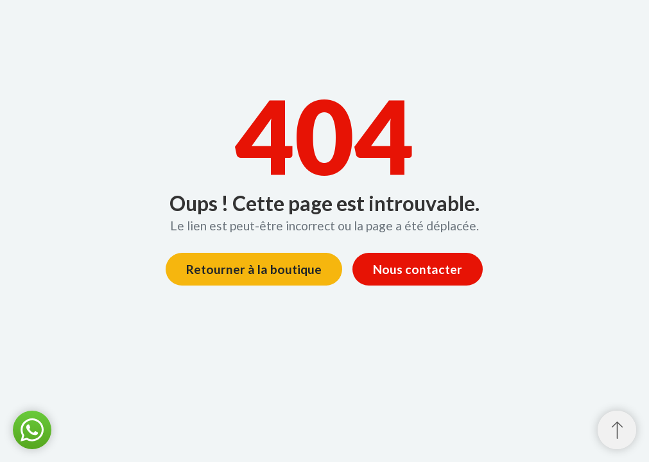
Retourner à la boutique (254, 269)
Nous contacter (417, 269)
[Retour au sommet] (617, 430)
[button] (32, 430)
